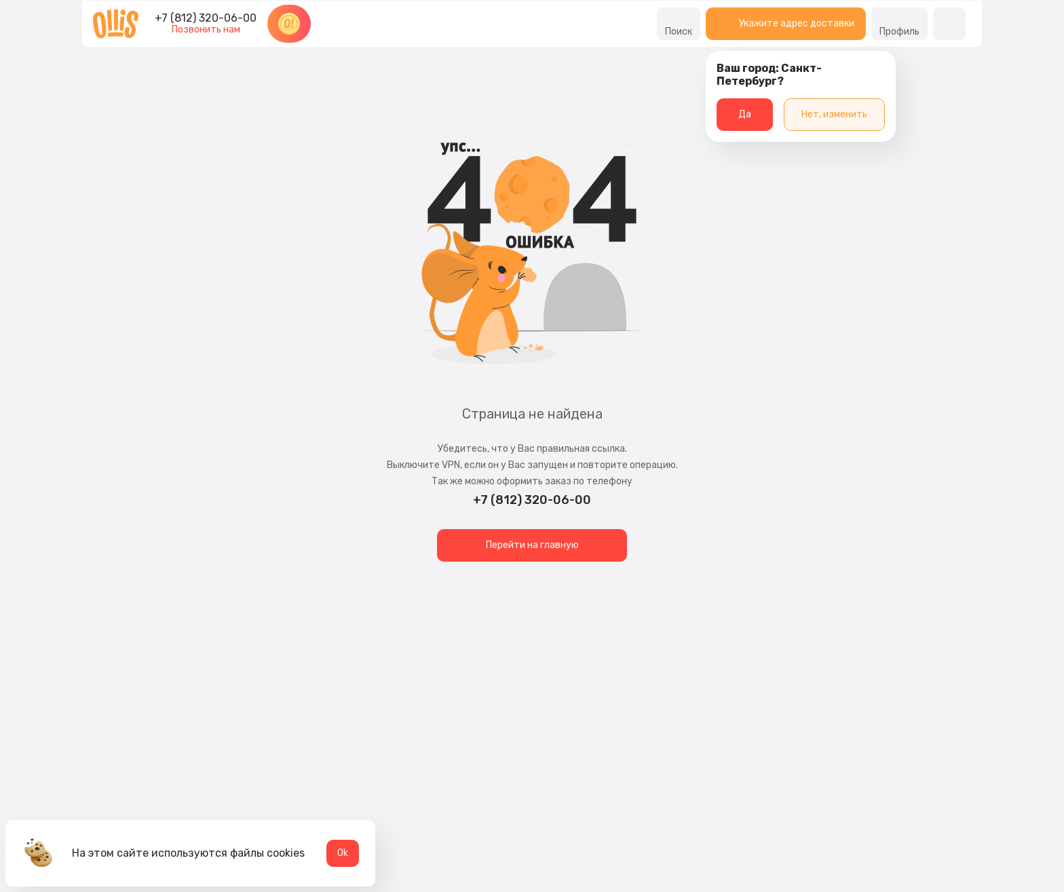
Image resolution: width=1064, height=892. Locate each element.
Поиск (678, 23)
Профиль (899, 23)
